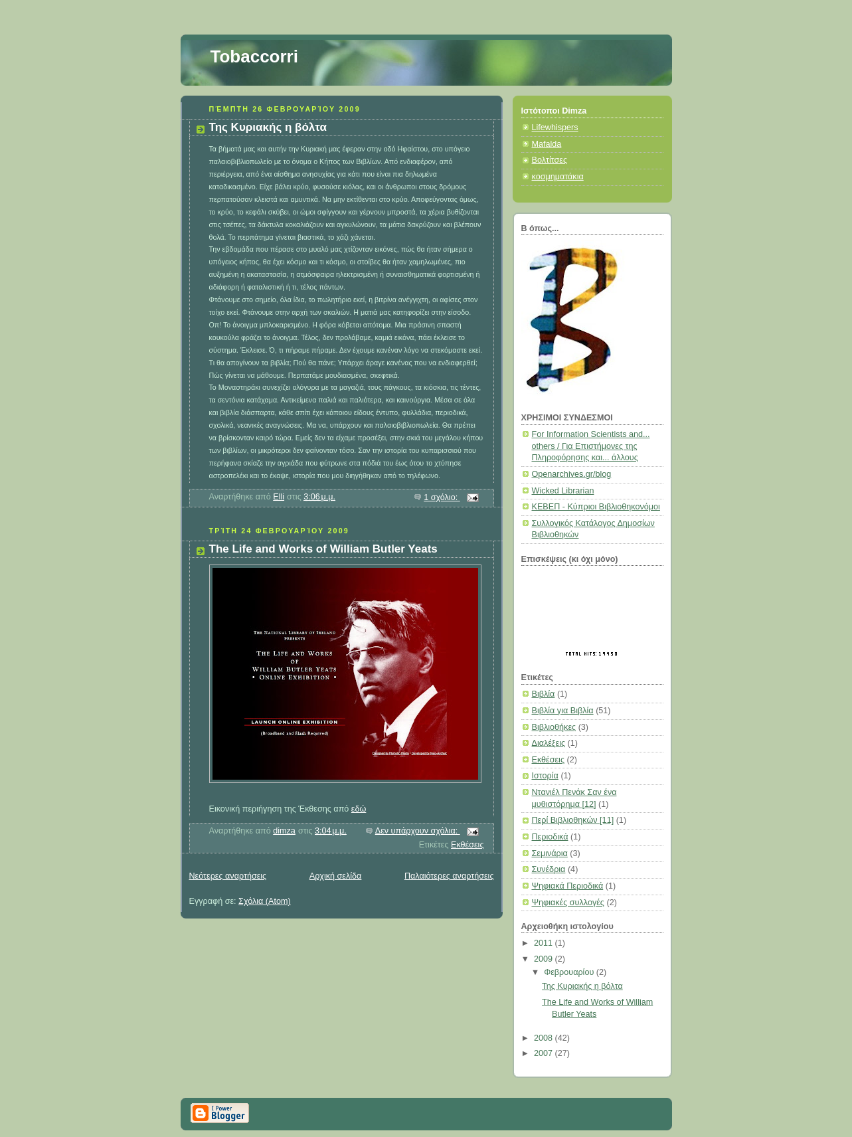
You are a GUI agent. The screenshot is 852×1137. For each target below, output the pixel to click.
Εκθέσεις (467, 844)
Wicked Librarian (563, 490)
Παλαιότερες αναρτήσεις (449, 876)
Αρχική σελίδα (335, 876)
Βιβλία (543, 694)
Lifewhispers (555, 127)
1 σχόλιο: (442, 497)
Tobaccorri (254, 56)
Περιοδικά (550, 836)
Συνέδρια (549, 869)
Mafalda (547, 144)
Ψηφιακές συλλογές (568, 902)
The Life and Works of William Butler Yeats (323, 549)
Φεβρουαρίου (570, 972)
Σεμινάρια (550, 853)
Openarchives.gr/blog (572, 474)
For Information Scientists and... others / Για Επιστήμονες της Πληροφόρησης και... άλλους (591, 446)
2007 (544, 1053)
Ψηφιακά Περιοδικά (568, 886)
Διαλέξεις (549, 743)
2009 (544, 959)
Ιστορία (545, 775)
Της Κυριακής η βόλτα (268, 127)
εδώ (359, 809)
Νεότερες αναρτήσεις (228, 876)
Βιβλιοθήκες (554, 727)
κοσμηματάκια (558, 176)
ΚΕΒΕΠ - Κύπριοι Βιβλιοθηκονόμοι (596, 506)
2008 (544, 1038)
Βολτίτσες (550, 160)
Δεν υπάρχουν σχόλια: (417, 830)
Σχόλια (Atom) (264, 901)
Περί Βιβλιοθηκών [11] (573, 820)
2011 (544, 943)
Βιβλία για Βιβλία (563, 710)
